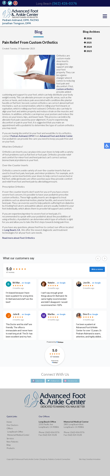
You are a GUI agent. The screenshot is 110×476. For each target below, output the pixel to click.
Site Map (82, 459)
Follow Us (55, 381)
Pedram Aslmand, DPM (22, 135)
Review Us (72, 381)
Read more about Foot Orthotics (18, 237)
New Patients (12, 441)
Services (10, 438)
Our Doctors (12, 425)
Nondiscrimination (93, 459)
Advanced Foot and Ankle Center (56, 135)
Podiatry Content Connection (59, 459)
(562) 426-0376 (64, 3)
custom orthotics (65, 89)
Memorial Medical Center (18, 435)
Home (9, 422)
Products (11, 448)
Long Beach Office (15, 431)
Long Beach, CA (12, 229)
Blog (8, 445)
